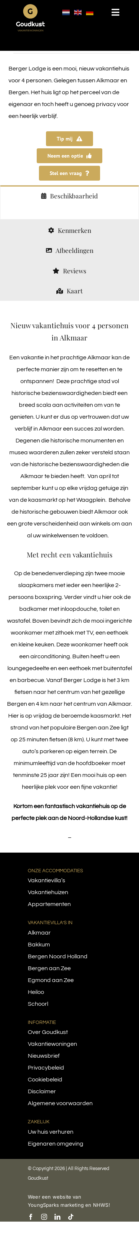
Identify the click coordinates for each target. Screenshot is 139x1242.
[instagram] (44, 1217)
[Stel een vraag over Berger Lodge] (69, 173)
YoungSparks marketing (56, 1205)
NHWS (101, 1205)
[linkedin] (57, 1217)
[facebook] (31, 1217)
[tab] (69, 195)
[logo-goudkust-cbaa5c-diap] (30, 7)
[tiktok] (71, 1217)
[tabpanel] (69, 212)
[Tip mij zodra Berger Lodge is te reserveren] (69, 138)
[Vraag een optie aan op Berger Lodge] (70, 155)
